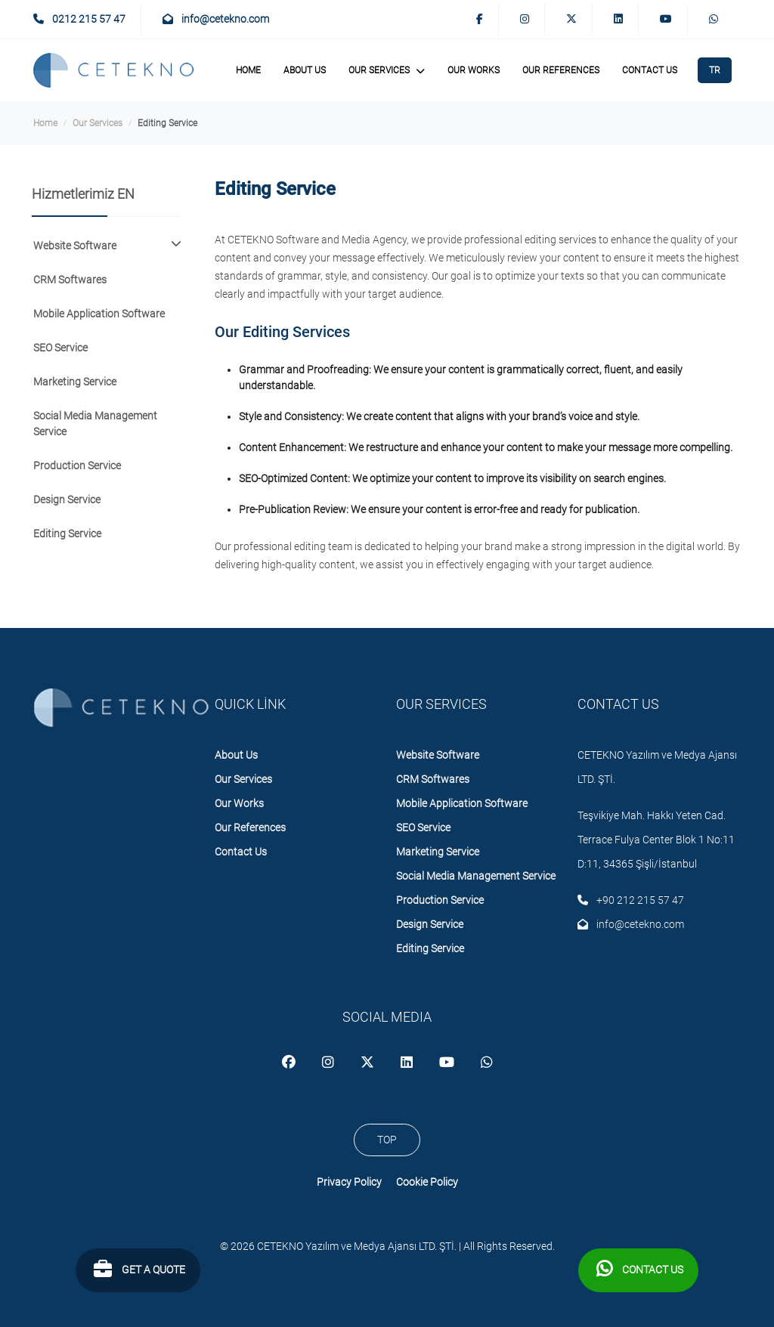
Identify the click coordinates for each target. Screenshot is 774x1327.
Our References (560, 70)
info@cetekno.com (216, 19)
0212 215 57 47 (79, 19)
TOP (387, 1140)
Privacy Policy (349, 1182)
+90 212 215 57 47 (630, 900)
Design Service (67, 499)
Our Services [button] (386, 69)
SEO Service (60, 348)
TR (714, 70)
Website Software (437, 755)
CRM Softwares (70, 280)
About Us (304, 70)
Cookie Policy (427, 1182)
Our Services (97, 123)
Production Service (77, 465)
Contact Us (649, 70)
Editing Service (67, 533)
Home (248, 70)
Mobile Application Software (99, 314)
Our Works (473, 70)
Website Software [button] (107, 245)
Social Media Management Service (95, 424)
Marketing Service (74, 382)
